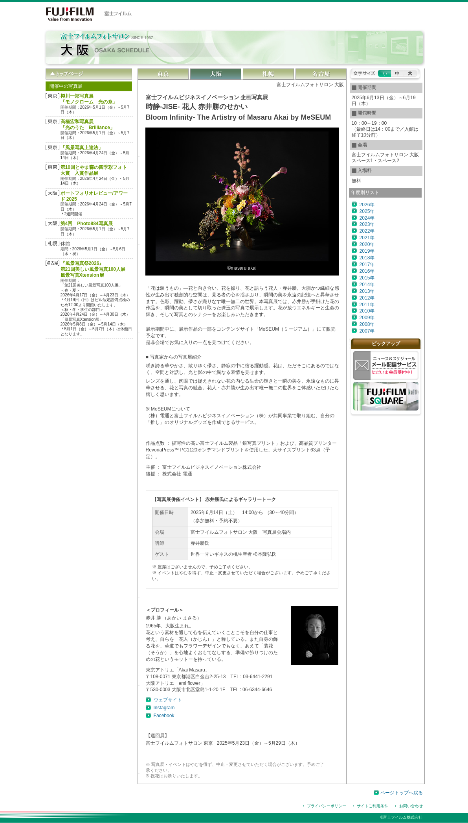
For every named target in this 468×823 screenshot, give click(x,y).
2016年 (367, 271)
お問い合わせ (411, 806)
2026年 (367, 204)
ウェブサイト (168, 700)
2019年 (367, 251)
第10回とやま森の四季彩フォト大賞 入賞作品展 (94, 170)
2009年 (367, 317)
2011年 (367, 304)
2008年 (367, 324)
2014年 (367, 284)
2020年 (367, 244)
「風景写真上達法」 (82, 147)
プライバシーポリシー (326, 806)
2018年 (367, 258)
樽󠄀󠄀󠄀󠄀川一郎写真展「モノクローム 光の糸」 (89, 99)
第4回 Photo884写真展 (87, 223)
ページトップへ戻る (401, 792)
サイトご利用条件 (372, 806)
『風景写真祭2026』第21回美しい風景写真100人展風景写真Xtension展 (93, 269)
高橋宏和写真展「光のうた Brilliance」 (88, 124)
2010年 (367, 311)
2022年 (367, 231)
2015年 (367, 278)
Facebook (164, 715)
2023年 (367, 224)
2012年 (367, 298)
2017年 (367, 264)
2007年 (367, 331)
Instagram (164, 707)
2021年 (367, 237)
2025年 (367, 211)
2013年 (367, 291)
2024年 (367, 218)
